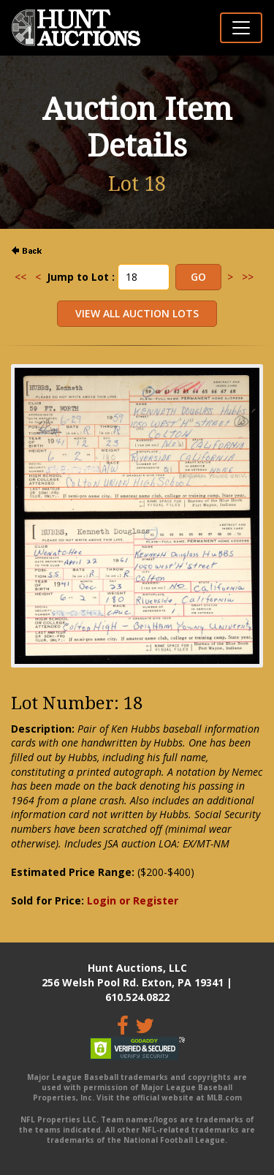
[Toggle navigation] (241, 27)
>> (248, 277)
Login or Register (132, 900)
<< (20, 277)
